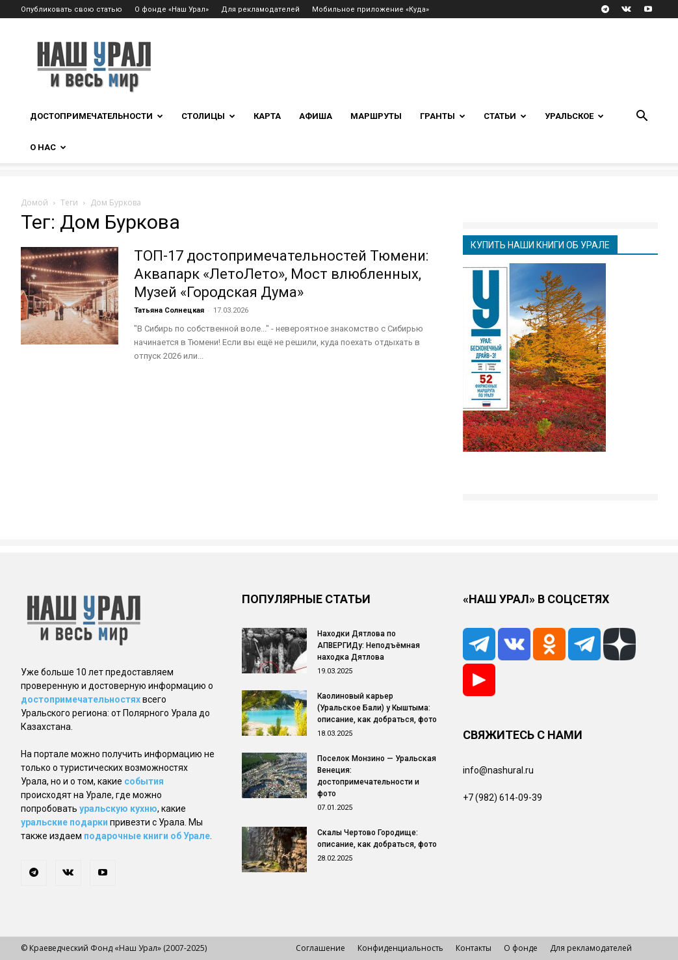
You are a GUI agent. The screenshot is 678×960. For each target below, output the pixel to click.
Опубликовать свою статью (71, 9)
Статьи (505, 116)
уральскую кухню (118, 808)
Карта (267, 116)
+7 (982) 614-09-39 (502, 797)
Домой (34, 202)
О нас (48, 147)
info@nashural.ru (498, 770)
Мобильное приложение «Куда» (370, 9)
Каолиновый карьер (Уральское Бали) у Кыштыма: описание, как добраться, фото (377, 708)
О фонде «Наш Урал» (172, 9)
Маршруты (376, 116)
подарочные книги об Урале (147, 836)
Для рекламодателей (260, 9)
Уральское (574, 116)
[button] (642, 117)
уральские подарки (64, 822)
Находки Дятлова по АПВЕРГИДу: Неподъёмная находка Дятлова (368, 645)
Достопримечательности (96, 116)
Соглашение (320, 948)
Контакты (473, 948)
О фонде (521, 948)
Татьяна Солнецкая (169, 310)
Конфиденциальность (400, 948)
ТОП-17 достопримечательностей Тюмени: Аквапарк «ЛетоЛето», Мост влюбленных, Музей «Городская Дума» (281, 274)
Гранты (442, 116)
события (144, 781)
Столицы (208, 116)
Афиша (315, 116)
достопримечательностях (80, 699)
